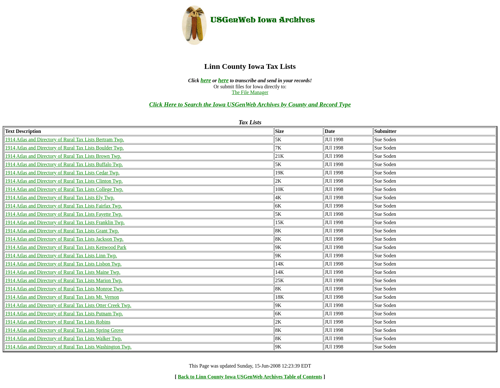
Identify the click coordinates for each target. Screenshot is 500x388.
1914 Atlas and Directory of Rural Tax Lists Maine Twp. (63, 272)
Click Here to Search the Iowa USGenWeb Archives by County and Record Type (250, 104)
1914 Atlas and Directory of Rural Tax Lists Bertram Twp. (64, 139)
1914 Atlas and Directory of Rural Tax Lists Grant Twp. (62, 230)
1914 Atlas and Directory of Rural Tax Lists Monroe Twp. (64, 288)
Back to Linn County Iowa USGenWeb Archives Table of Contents (250, 376)
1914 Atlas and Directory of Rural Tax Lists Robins (57, 322)
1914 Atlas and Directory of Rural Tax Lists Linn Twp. (61, 255)
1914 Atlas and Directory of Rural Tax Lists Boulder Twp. (64, 147)
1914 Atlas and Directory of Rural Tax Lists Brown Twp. (63, 156)
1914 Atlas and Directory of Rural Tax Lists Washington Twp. (68, 346)
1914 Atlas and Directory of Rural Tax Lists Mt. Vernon (62, 297)
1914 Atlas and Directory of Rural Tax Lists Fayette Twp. (63, 214)
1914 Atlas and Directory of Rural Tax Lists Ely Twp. (59, 197)
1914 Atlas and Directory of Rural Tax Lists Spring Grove (64, 330)
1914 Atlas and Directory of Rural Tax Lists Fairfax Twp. (63, 206)
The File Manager (250, 92)
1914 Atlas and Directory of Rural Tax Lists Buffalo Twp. (64, 164)
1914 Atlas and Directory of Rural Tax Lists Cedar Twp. (62, 172)
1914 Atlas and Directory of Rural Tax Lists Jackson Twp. (64, 239)
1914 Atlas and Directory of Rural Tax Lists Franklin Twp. (65, 222)
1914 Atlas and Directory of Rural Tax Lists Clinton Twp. (64, 181)
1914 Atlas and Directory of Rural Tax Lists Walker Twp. (63, 338)
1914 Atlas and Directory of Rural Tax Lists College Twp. (64, 189)
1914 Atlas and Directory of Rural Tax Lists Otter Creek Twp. (68, 305)
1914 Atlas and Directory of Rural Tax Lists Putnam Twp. (64, 313)
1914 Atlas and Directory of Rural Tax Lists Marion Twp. (63, 280)
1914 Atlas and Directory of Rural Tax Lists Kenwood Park (65, 247)
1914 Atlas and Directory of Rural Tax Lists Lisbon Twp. (63, 264)
